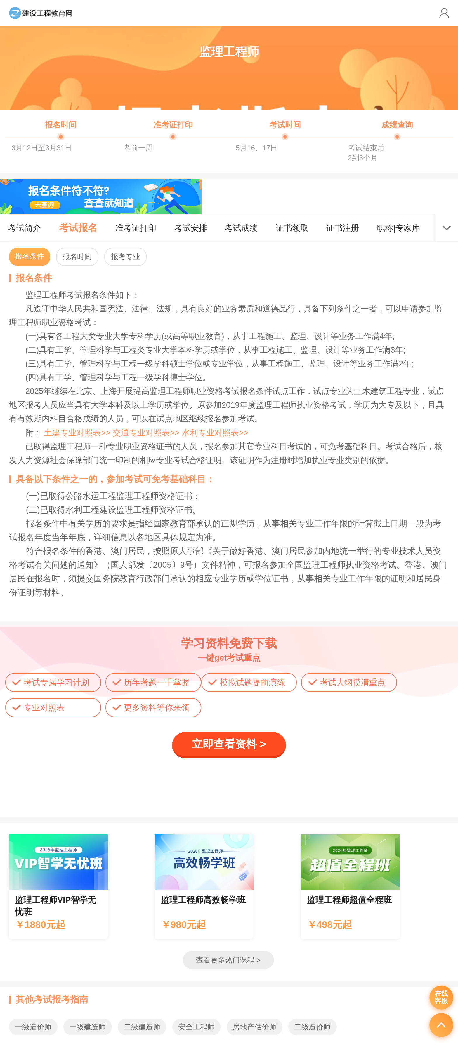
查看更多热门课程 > (228, 960)
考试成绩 (241, 227)
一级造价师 (33, 1027)
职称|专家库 (398, 227)
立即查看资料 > (229, 744)
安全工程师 (196, 1027)
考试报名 (78, 227)
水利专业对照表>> (215, 432)
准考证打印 (135, 227)
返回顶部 (441, 1025)
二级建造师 (142, 1027)
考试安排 (190, 227)
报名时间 (77, 257)
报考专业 (125, 257)
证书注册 (342, 227)
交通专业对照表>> (147, 432)
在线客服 (441, 997)
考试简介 (24, 227)
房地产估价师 (254, 1027)
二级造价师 (312, 1027)
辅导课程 (58, 886)
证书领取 (292, 227)
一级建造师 (87, 1027)
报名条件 (29, 256)
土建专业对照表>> (78, 432)
